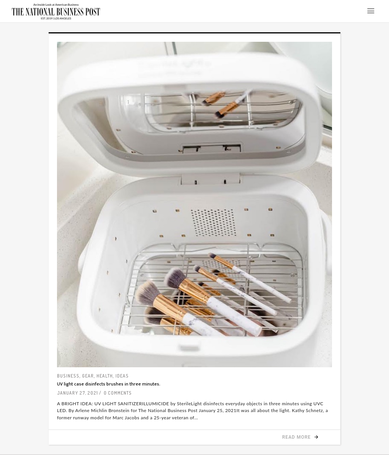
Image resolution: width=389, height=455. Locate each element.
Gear (88, 376)
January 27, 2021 (77, 393)
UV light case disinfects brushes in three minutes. (108, 384)
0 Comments (118, 393)
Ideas (122, 376)
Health (104, 376)
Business (68, 376)
